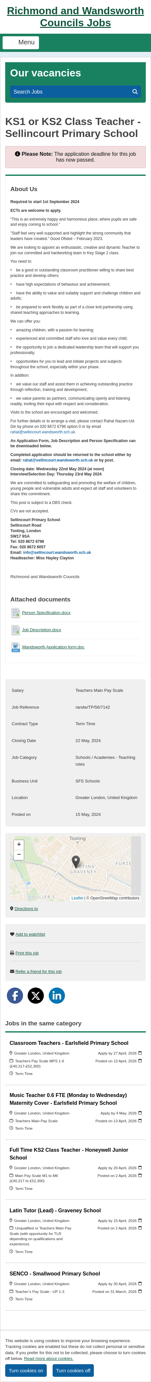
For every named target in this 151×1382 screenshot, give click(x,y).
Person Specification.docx (46, 612)
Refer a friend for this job (39, 971)
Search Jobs (76, 92)
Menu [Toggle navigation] (21, 43)
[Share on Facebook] (15, 996)
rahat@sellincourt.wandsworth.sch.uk (42, 432)
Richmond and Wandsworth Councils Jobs (75, 17)
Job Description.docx (41, 629)
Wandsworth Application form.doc (53, 647)
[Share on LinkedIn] (57, 996)
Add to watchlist (30, 934)
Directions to (26, 908)
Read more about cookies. (48, 1358)
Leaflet (77, 898)
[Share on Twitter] (36, 996)
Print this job (27, 953)
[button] (76, 862)
